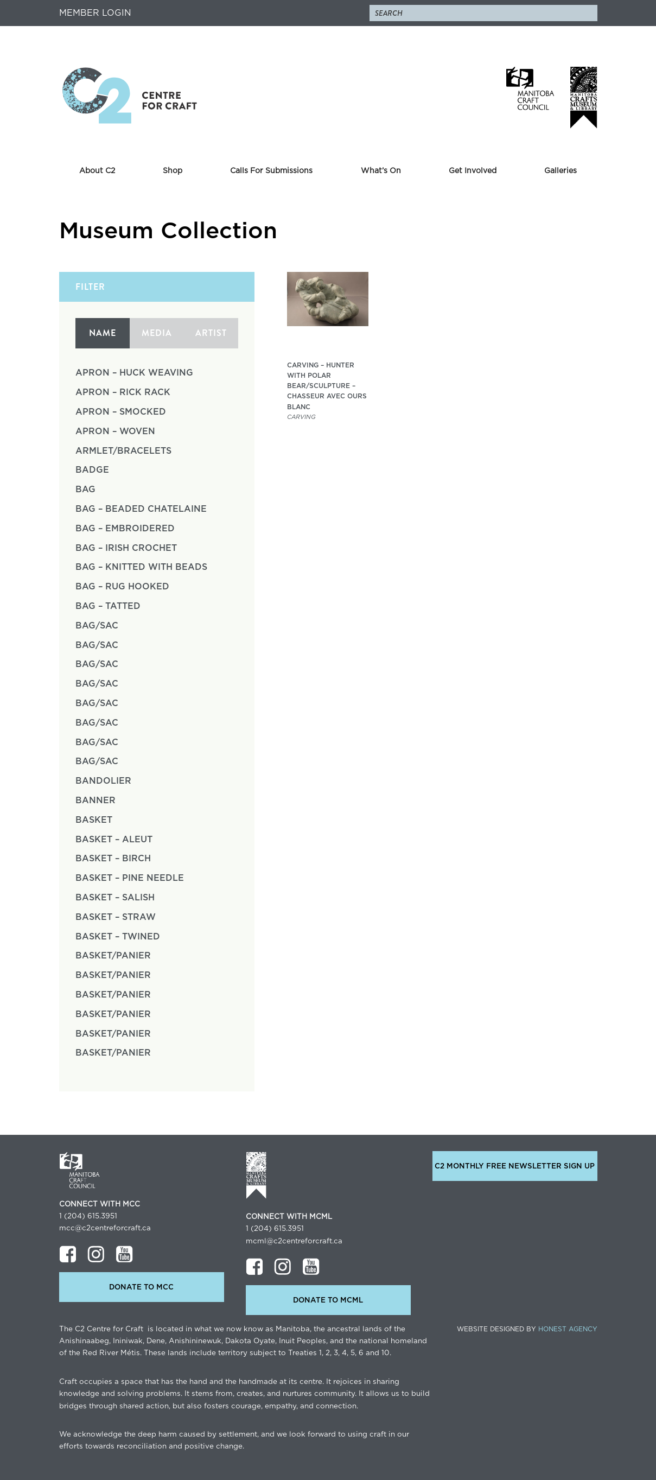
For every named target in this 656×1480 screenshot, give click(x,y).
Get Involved (472, 171)
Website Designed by (527, 1329)
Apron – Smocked (120, 412)
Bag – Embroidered (125, 528)
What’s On (381, 171)
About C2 (97, 171)
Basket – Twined (117, 936)
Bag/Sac (96, 625)
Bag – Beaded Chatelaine (141, 509)
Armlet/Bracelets (123, 451)
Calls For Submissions (271, 171)
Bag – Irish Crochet (126, 548)
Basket (93, 820)
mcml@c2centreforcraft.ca (294, 1241)
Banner (95, 800)
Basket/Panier (113, 955)
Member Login (95, 13)
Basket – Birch (113, 858)
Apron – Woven (115, 431)
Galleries (560, 171)
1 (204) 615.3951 (88, 1216)
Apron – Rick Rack (122, 392)
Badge (92, 470)
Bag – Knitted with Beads (141, 567)
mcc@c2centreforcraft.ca (105, 1228)
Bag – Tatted (108, 606)
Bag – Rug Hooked (122, 586)
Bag (85, 489)
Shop (172, 171)
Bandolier (103, 781)
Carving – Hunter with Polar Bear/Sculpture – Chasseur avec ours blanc (327, 386)
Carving (301, 417)
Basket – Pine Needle (129, 878)
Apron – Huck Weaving (134, 373)
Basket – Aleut (113, 839)
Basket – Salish (115, 897)
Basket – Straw (115, 917)
